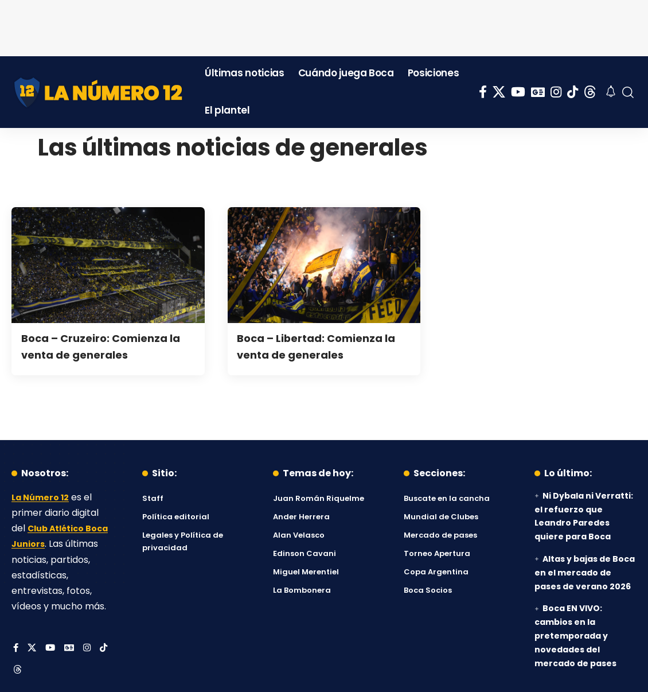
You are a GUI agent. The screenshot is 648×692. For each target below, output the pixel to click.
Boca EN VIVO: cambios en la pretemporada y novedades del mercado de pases (575, 635)
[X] (499, 92)
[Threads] (590, 92)
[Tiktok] (572, 92)
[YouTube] (518, 92)
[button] (628, 92)
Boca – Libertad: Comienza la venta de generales (323, 346)
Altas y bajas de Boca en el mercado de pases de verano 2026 (584, 572)
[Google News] (538, 92)
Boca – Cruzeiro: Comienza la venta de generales (107, 346)
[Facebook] (483, 92)
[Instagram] (556, 92)
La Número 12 (43, 497)
